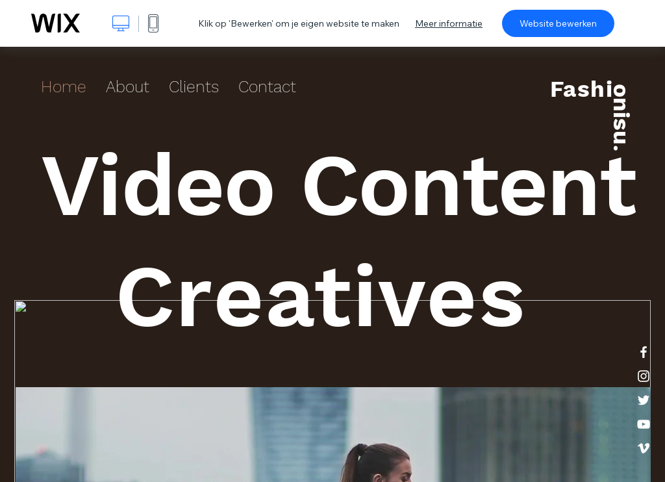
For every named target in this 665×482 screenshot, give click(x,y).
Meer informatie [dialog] (449, 23)
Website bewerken (558, 23)
